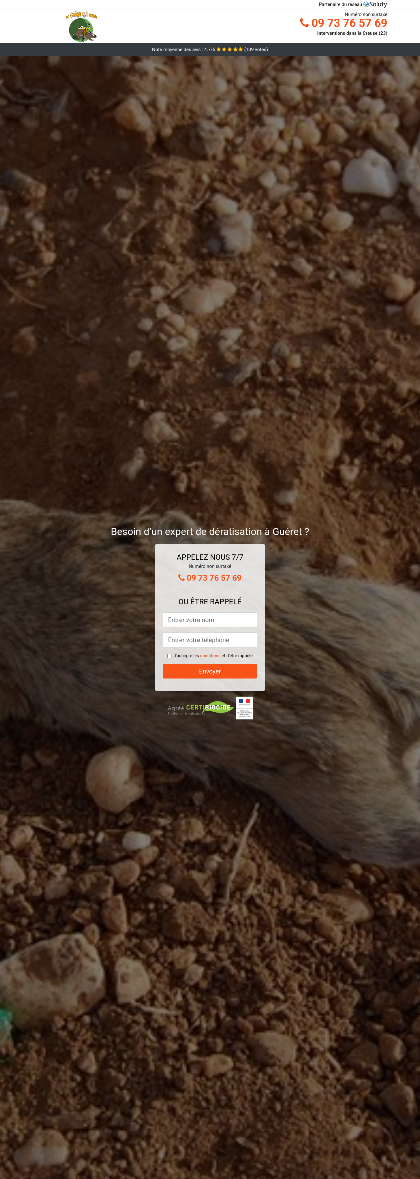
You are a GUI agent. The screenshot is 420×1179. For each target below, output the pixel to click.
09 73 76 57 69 (343, 23)
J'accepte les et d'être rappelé (213, 655)
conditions (210, 655)
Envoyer (210, 671)
